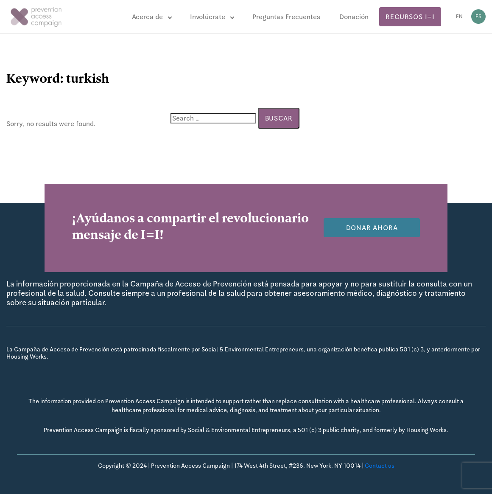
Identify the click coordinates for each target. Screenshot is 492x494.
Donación (354, 17)
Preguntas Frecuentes (286, 17)
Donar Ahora (372, 228)
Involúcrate (207, 17)
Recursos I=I (410, 17)
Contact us (379, 465)
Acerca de (147, 17)
